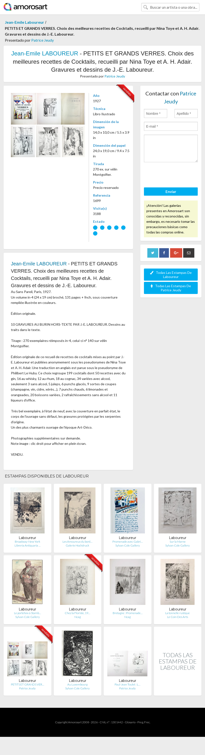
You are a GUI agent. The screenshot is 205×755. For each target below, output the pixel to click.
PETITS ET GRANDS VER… (27, 684)
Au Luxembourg (77, 684)
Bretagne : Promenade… (127, 613)
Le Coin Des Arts (177, 617)
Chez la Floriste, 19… (77, 613)
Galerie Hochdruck (77, 545)
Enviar (171, 191)
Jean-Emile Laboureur (24, 22)
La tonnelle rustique (177, 613)
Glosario (130, 722)
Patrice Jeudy (42, 40)
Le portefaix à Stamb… (27, 613)
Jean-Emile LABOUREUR (44, 53)
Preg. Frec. (143, 722)
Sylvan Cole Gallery (127, 545)
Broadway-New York (27, 541)
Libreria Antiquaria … (27, 545)
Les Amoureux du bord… (77, 541)
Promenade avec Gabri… (127, 541)
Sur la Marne (178, 541)
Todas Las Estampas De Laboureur (171, 274)
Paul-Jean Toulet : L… (127, 684)
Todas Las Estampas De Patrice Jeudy (171, 288)
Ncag (77, 617)
